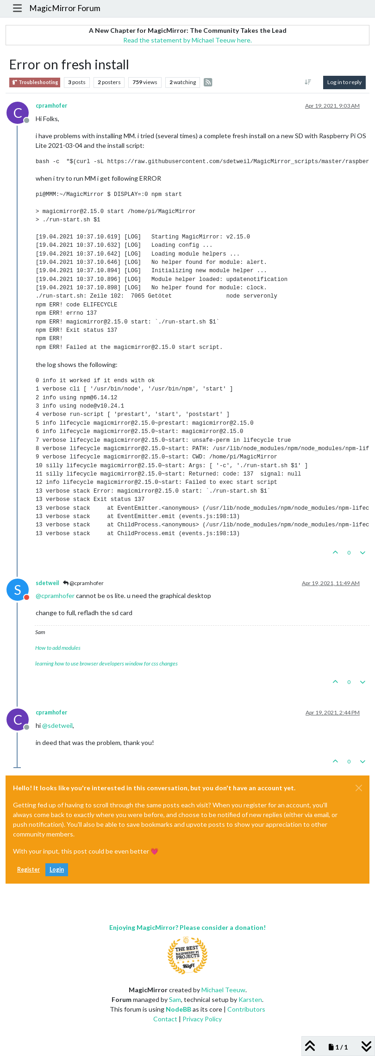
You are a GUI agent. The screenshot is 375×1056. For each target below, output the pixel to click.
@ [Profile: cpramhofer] (55, 595)
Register (28, 869)
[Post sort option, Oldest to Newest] (308, 82)
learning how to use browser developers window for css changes (106, 663)
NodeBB (178, 1009)
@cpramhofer (83, 583)
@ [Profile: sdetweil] (57, 725)
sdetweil (47, 583)
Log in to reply (344, 82)
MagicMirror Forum (64, 8)
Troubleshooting (35, 82)
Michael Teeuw (223, 990)
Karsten (250, 999)
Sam (175, 999)
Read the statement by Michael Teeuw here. (187, 40)
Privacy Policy (202, 1019)
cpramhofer (51, 105)
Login (57, 869)
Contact (165, 1019)
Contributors (246, 1009)
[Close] (358, 787)
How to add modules (58, 647)
